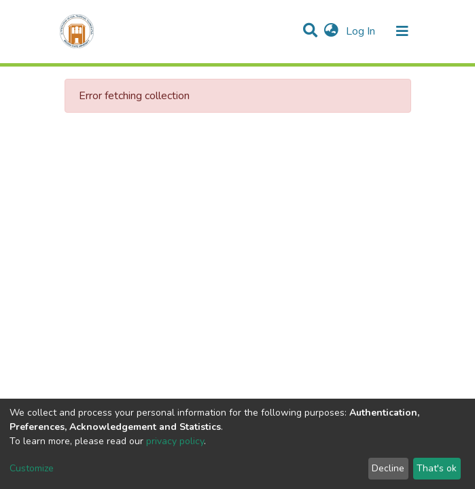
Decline (388, 468)
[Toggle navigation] (402, 31)
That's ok (437, 468)
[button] (331, 31)
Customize (32, 468)
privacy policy (175, 441)
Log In (362, 31)
